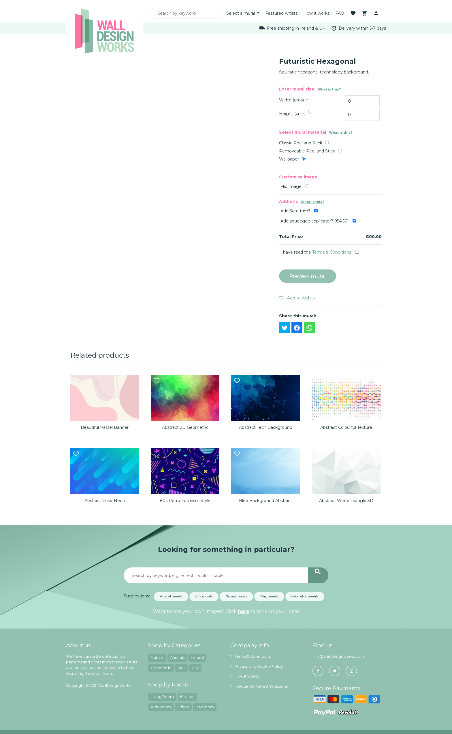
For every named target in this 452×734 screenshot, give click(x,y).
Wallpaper (289, 159)
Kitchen (187, 696)
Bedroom (204, 707)
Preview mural (307, 276)
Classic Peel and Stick (300, 143)
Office (183, 707)
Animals (177, 657)
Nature (157, 657)
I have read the (319, 252)
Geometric (161, 667)
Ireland (197, 657)
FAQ (339, 13)
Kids (181, 667)
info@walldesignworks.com (338, 656)
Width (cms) (291, 100)
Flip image (294, 186)
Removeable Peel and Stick (307, 151)
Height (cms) (292, 113)
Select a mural (241, 13)
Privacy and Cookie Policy (256, 666)
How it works (316, 13)
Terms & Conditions (331, 252)
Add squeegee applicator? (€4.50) (318, 221)
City (195, 667)
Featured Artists (281, 13)
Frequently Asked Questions (259, 686)
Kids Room (161, 707)
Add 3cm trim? (299, 211)
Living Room (162, 696)
